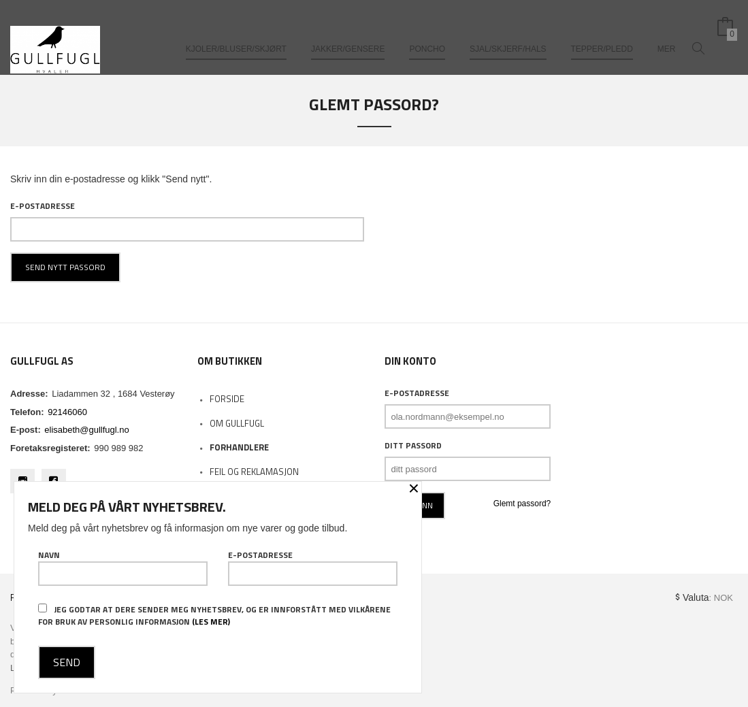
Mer (666, 32)
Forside (227, 399)
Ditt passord (413, 446)
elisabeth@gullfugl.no (86, 430)
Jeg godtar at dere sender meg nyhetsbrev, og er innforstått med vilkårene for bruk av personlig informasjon (214, 615)
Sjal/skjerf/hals (508, 32)
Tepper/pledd (602, 32)
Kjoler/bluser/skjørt (236, 32)
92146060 (67, 412)
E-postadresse (42, 206)
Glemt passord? (522, 503)
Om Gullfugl (237, 423)
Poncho (427, 32)
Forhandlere (239, 447)
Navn (123, 567)
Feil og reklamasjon (254, 471)
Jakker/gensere (348, 32)
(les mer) (211, 621)
